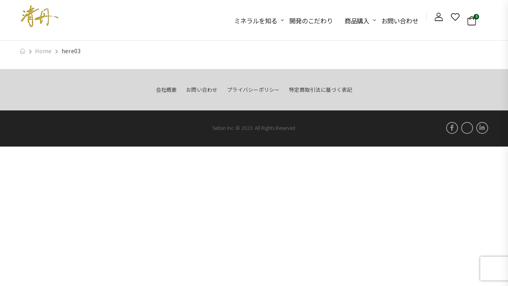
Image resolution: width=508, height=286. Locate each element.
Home (43, 51)
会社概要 (166, 89)
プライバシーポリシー (253, 89)
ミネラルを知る (255, 20)
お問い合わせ (400, 20)
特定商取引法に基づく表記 (320, 89)
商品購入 (356, 20)
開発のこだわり (311, 20)
